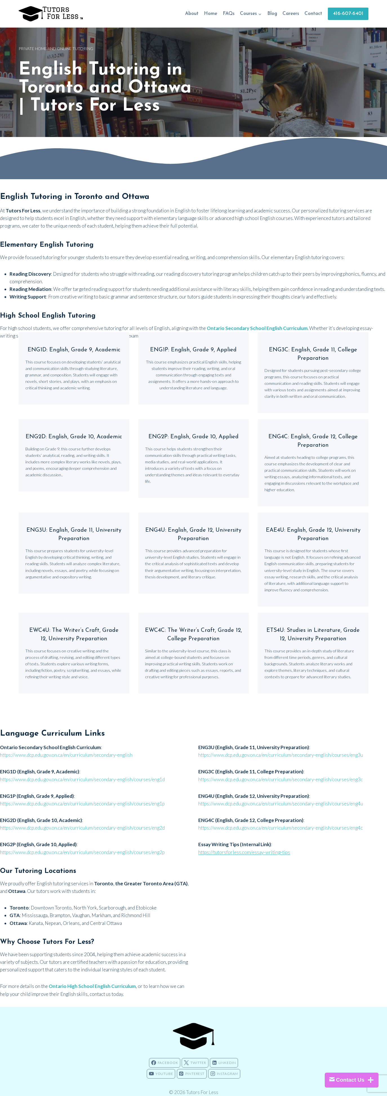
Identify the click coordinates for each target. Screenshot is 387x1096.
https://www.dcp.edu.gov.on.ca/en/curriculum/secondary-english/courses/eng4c (280, 819)
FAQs (229, 13)
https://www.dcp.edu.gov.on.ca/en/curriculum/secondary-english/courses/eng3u (280, 746)
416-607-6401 (348, 13)
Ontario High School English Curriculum (92, 978)
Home (210, 13)
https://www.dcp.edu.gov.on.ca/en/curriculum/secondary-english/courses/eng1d (82, 771)
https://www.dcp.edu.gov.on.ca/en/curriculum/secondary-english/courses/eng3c (280, 771)
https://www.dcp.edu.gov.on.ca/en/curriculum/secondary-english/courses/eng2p (82, 844)
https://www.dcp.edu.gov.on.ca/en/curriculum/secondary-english (66, 746)
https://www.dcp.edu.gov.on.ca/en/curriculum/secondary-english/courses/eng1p (82, 795)
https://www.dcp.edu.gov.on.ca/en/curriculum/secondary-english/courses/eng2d (82, 819)
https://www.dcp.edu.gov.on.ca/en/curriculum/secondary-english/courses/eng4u (280, 795)
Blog (272, 13)
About (192, 13)
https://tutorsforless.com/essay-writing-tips (244, 844)
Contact (313, 13)
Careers (291, 13)
